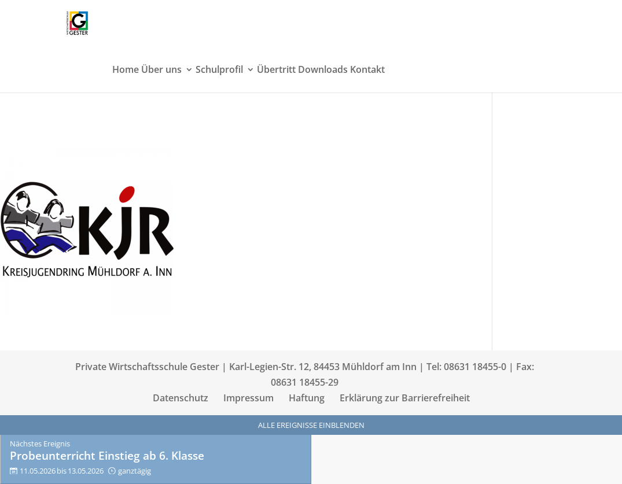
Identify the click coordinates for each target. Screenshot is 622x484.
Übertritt (276, 70)
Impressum (248, 397)
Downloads (323, 70)
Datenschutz (180, 397)
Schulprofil (219, 70)
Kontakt (367, 70)
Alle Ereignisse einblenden (311, 425)
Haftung (307, 397)
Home (125, 70)
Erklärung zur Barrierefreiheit (405, 397)
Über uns (161, 70)
